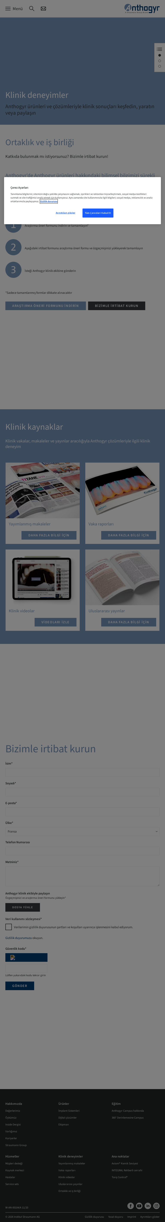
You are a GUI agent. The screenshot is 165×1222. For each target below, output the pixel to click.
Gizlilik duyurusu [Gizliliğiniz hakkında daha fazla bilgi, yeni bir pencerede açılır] (48, 201)
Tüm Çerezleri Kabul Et (98, 213)
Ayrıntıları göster (65, 213)
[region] (82, 200)
